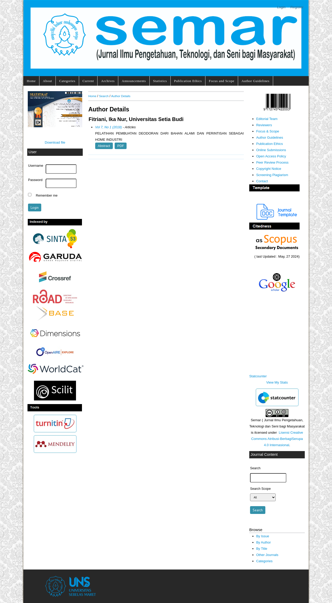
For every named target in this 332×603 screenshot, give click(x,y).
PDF (120, 146)
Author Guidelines (255, 81)
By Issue (262, 536)
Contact (262, 181)
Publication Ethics (188, 81)
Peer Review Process (272, 162)
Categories (67, 81)
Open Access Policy (271, 156)
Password (35, 180)
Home (31, 81)
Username (35, 166)
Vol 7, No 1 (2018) (108, 127)
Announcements (134, 81)
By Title (261, 549)
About (47, 81)
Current (88, 81)
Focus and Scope (221, 81)
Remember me (47, 195)
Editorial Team (267, 119)
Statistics (160, 81)
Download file (55, 142)
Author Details (120, 96)
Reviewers (264, 125)
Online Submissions (271, 150)
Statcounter (258, 376)
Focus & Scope (267, 131)
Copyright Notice (268, 169)
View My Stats (277, 382)
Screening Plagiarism (272, 175)
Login (281, 7)
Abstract (104, 146)
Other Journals (267, 555)
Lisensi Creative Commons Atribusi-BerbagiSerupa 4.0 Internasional (277, 439)
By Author (263, 542)
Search (104, 96)
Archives (108, 81)
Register (296, 7)
